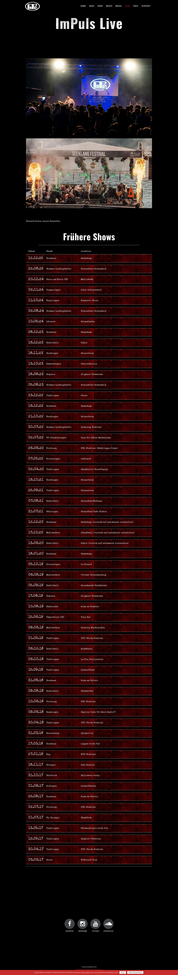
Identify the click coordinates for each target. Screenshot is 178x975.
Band (91, 6)
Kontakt (146, 6)
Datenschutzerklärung (96, 969)
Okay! (122, 972)
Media (119, 6)
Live (127, 6)
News (100, 6)
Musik (109, 6)
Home (83, 6)
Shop (135, 6)
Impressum (84, 969)
